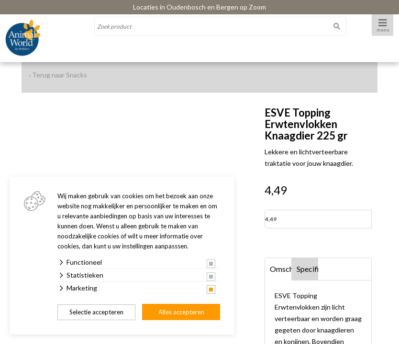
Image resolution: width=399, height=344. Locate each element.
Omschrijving (281, 268)
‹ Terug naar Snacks (58, 75)
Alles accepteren (181, 312)
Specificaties (308, 268)
